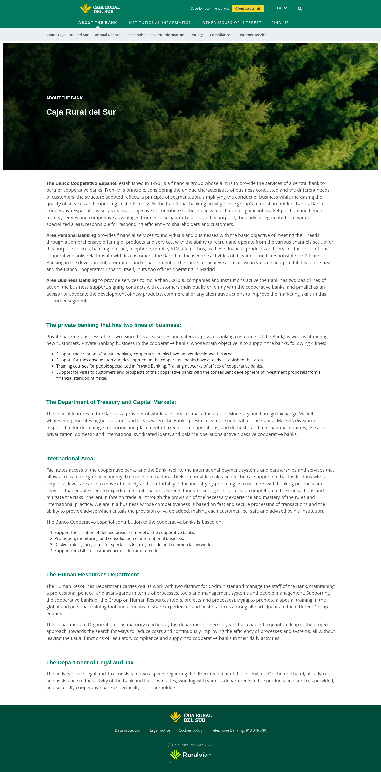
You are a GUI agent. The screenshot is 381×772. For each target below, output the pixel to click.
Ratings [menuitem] (197, 34)
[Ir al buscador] (300, 9)
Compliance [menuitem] (220, 34)
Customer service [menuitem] (251, 34)
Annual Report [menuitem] (107, 34)
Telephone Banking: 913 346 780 (238, 730)
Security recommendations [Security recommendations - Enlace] (210, 8)
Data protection (128, 730)
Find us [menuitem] (280, 22)
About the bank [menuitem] (97, 22)
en (279, 8)
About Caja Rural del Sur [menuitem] (67, 34)
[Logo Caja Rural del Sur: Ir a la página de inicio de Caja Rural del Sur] (100, 9)
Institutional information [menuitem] (160, 22)
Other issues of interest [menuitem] (232, 22)
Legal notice (160, 730)
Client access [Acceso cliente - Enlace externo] (245, 8)
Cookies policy (191, 730)
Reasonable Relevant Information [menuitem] (155, 34)
